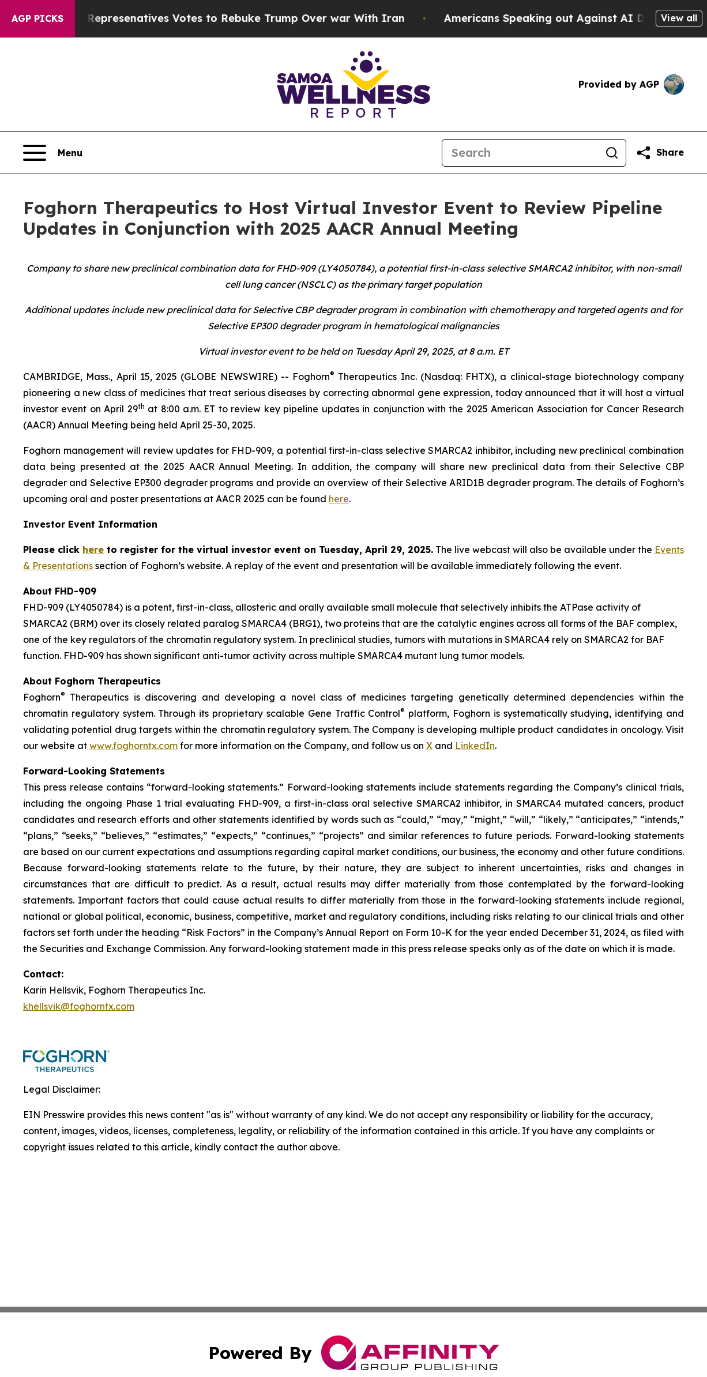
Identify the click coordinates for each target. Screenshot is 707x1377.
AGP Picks (37, 18)
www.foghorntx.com (133, 745)
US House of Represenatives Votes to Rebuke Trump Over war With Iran (219, 18)
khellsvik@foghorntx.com (78, 1006)
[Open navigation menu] (52, 152)
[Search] (520, 153)
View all (679, 18)
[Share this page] (659, 152)
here (339, 499)
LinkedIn (475, 745)
